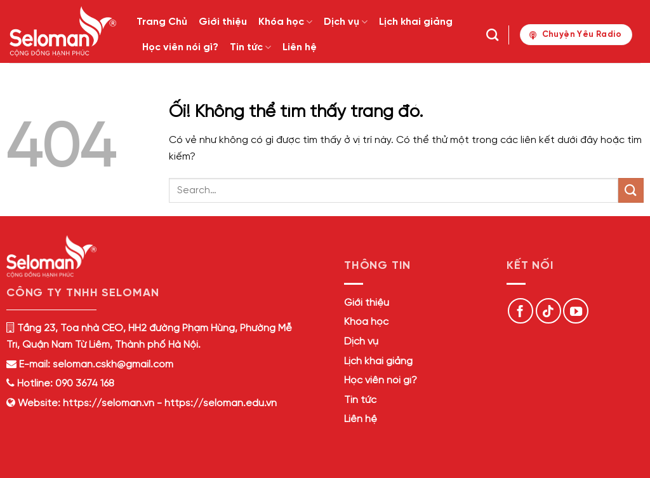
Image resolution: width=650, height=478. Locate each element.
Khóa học (285, 22)
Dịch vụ (346, 22)
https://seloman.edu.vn (220, 403)
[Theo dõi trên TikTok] (548, 311)
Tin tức (250, 47)
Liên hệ (299, 47)
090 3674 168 (83, 383)
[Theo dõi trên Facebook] (520, 311)
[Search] (492, 34)
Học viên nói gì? (180, 47)
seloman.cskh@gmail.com (113, 364)
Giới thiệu (223, 22)
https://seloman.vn (108, 403)
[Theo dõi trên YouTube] (575, 311)
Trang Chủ (161, 22)
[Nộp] (631, 190)
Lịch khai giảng (416, 22)
